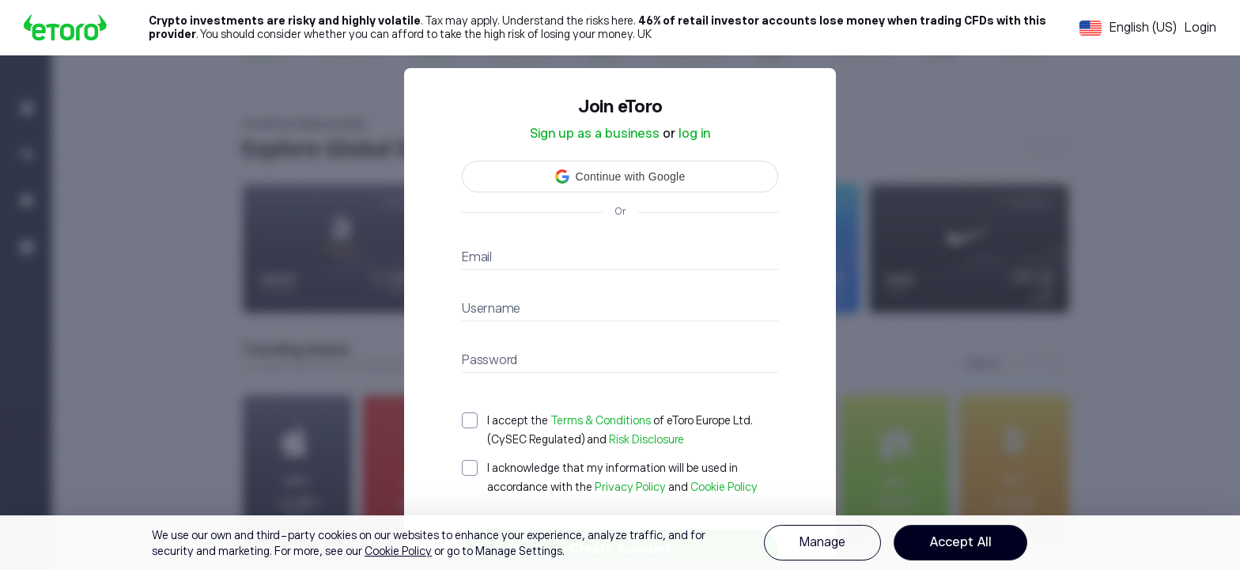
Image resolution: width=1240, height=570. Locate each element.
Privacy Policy (630, 487)
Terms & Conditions (600, 420)
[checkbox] (620, 430)
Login (1200, 28)
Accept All (960, 542)
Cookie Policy (724, 487)
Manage (822, 542)
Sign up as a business (595, 134)
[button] (620, 176)
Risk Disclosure (646, 439)
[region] (620, 542)
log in (694, 134)
